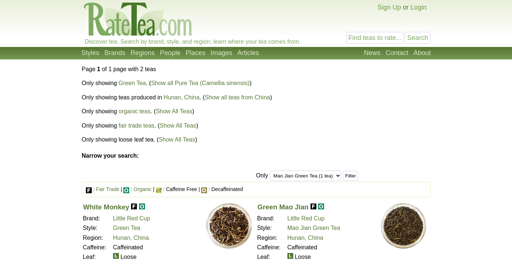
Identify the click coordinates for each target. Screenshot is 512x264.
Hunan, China (182, 97)
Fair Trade (107, 189)
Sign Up (389, 7)
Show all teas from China (237, 97)
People (170, 52)
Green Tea (132, 83)
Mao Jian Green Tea (313, 228)
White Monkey (106, 207)
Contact (396, 52)
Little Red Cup (131, 218)
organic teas (134, 111)
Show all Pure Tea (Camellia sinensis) (200, 83)
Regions (143, 52)
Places (196, 52)
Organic (143, 189)
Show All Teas (174, 111)
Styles (90, 52)
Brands (115, 52)
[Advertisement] (369, 120)
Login (418, 7)
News (372, 52)
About (422, 52)
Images (221, 52)
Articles (248, 52)
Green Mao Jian (283, 207)
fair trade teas (137, 125)
